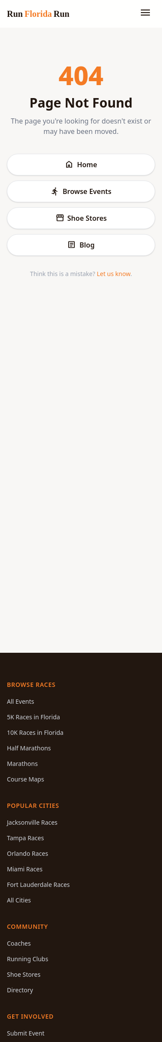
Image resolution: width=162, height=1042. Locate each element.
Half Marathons (29, 748)
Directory (20, 990)
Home (81, 164)
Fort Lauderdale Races (38, 884)
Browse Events (81, 191)
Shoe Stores (81, 218)
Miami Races (24, 869)
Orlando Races (27, 853)
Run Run (38, 14)
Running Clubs (27, 959)
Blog (81, 245)
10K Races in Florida (35, 732)
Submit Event (25, 1033)
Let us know (113, 274)
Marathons (22, 763)
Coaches (19, 943)
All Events (20, 701)
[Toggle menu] (145, 14)
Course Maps (25, 779)
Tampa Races (25, 838)
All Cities (19, 900)
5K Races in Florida (33, 717)
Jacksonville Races (32, 822)
